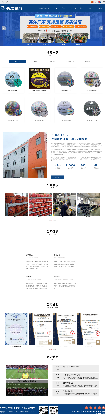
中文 (93, 2)
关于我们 (55, 8)
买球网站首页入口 (44, 8)
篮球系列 (17, 61)
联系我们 (100, 8)
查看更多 (59, 177)
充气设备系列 (70, 61)
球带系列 (87, 61)
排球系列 (52, 61)
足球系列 (34, 61)
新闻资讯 (91, 8)
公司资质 (73, 8)
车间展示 (82, 8)
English (101, 2)
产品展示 (64, 8)
